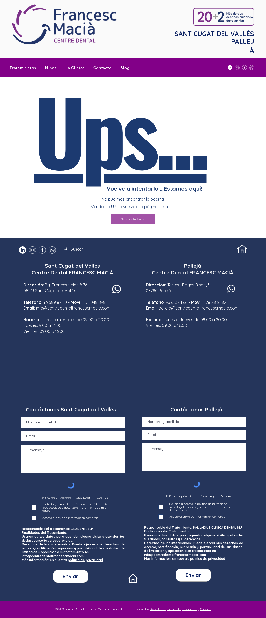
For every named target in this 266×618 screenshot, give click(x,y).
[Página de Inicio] (133, 219)
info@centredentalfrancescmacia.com (73, 308)
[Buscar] (140, 249)
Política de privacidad (182, 609)
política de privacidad (85, 560)
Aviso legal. (158, 609)
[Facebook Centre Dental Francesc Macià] (244, 67)
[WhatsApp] (251, 67)
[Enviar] (70, 576)
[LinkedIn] (230, 67)
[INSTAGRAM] (237, 67)
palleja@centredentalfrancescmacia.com (198, 308)
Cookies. (205, 609)
